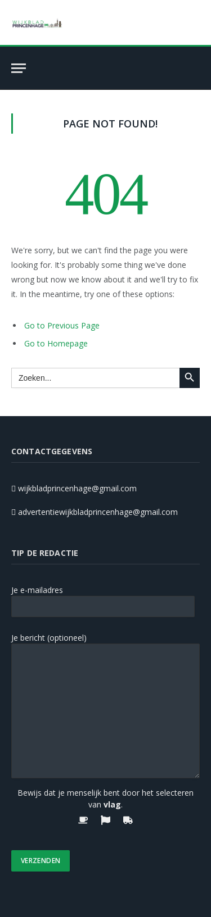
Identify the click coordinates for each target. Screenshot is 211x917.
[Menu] (18, 68)
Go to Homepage (56, 343)
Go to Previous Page (62, 325)
